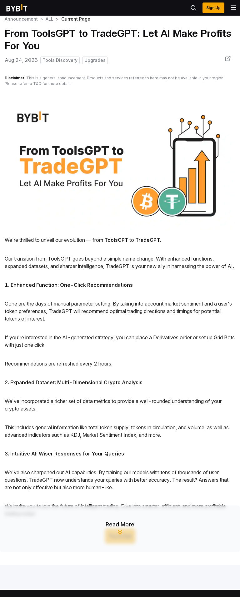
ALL (49, 19)
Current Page (75, 19)
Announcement (21, 19)
